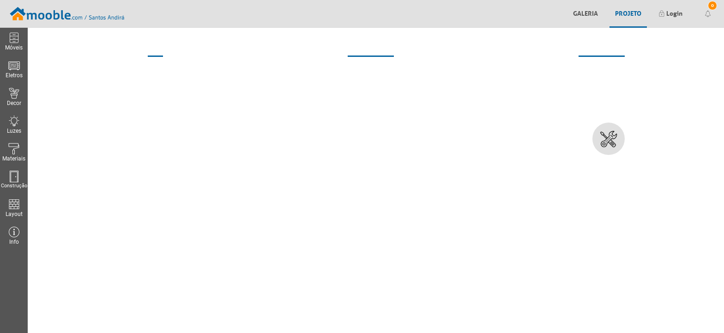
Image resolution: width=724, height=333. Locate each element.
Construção (14, 180)
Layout (13, 207)
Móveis (14, 41)
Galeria (585, 12)
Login (670, 12)
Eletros (14, 69)
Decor (13, 96)
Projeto (628, 12)
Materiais (13, 152)
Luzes (13, 124)
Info (13, 235)
